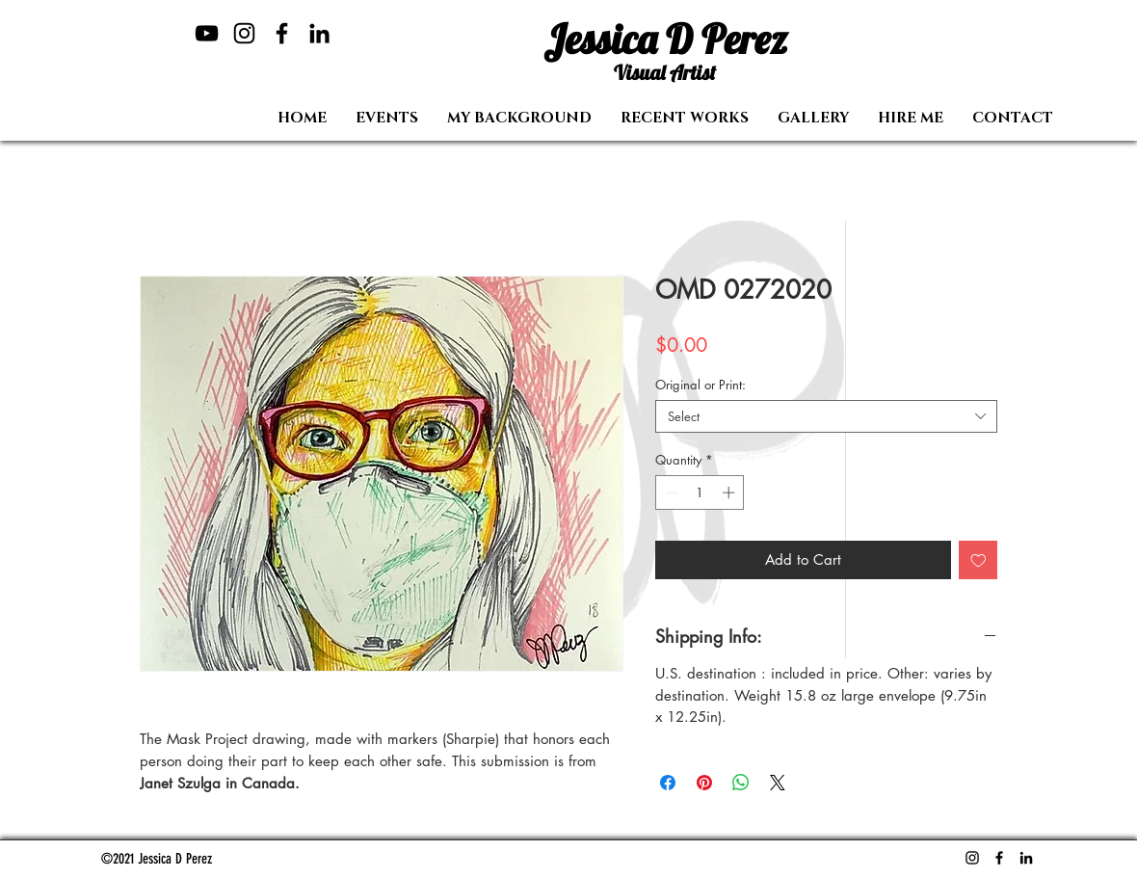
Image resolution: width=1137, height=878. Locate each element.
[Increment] (730, 492)
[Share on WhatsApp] (741, 782)
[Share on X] (777, 782)
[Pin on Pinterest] (704, 782)
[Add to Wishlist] (978, 560)
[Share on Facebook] (667, 782)
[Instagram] (244, 33)
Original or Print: (700, 384)
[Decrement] (669, 492)
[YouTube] (207, 33)
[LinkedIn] (319, 33)
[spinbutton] (700, 492)
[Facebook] (282, 33)
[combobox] (826, 416)
